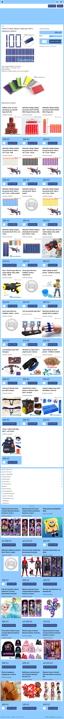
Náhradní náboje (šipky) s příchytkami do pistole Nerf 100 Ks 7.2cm (31, 232)
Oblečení (32, 486)
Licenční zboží (32, 479)
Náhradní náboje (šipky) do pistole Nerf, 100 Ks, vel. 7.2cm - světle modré (11, 191)
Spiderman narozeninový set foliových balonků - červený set (30, 674)
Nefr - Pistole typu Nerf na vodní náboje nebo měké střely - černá (51, 232)
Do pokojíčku (32, 481)
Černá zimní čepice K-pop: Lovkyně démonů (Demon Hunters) (10, 633)
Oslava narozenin (6, 491)
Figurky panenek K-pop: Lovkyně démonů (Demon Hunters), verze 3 (31, 511)
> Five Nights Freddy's (8, 493)
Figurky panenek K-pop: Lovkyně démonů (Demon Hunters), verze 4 (31, 591)
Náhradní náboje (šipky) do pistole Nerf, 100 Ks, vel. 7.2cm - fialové (50, 150)
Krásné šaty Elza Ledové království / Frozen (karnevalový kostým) (10, 591)
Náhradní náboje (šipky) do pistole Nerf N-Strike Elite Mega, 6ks (50, 110)
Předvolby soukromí (5, 717)
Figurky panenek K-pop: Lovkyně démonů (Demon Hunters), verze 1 (51, 633)
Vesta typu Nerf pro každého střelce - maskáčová (29, 272)
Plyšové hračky (32, 477)
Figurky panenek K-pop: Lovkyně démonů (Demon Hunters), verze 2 (10, 511)
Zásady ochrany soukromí (17, 717)
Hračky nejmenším (32, 474)
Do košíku (55, 41)
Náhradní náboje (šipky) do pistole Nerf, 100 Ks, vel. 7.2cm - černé (30, 150)
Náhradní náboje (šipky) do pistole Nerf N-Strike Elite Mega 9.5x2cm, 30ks (31, 110)
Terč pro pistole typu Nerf (31, 311)
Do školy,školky (32, 484)
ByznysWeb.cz (58, 717)
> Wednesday (5, 503)
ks (5, 143)
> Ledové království (7, 498)
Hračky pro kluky (32, 469)
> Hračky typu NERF (7, 496)
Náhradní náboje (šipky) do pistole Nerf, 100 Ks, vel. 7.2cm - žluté (50, 191)
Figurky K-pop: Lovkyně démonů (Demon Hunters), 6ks (52, 674)
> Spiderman (5, 500)
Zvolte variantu (10, 265)
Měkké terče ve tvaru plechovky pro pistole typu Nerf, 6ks (9, 110)
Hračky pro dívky (32, 472)
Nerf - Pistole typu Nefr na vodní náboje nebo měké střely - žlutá (11, 272)
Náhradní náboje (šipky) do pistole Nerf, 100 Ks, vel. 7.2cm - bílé (10, 150)
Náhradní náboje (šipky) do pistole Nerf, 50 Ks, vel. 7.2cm (11, 232)
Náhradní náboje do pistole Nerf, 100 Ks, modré (29, 191)
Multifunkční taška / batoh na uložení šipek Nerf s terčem (30, 390)
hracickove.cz (32, 505)
